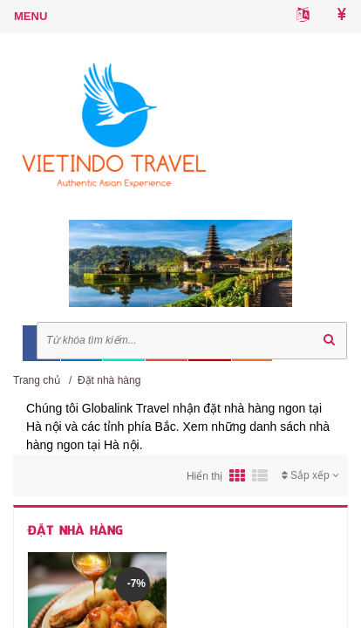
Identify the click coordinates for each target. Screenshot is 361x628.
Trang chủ (36, 380)
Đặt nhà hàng (109, 380)
